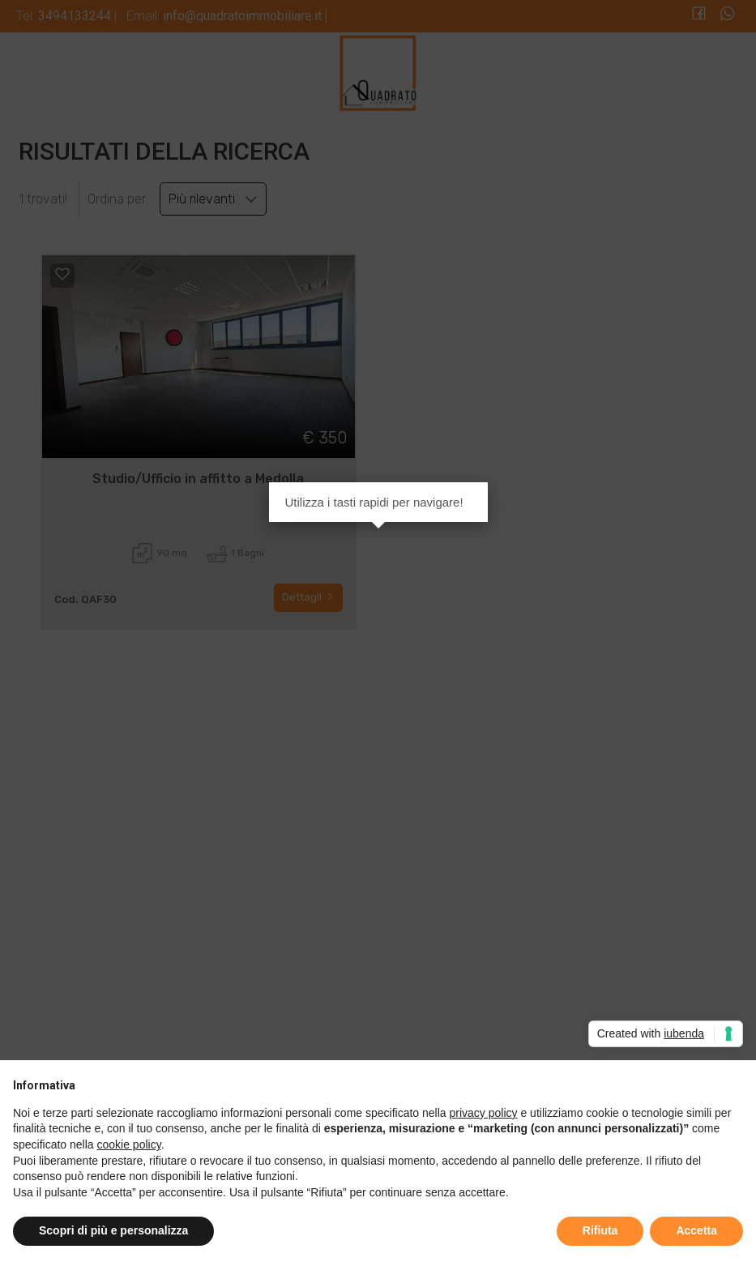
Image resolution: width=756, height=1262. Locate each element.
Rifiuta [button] (600, 1230)
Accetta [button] (696, 1230)
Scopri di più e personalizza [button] (113, 1230)
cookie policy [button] (129, 1144)
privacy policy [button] (484, 1112)
